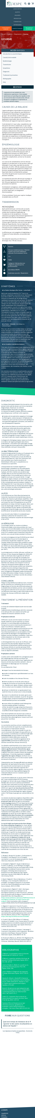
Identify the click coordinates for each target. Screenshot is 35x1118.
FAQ (4, 82)
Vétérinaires (18, 24)
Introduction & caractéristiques (12, 54)
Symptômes (6, 68)
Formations (17, 21)
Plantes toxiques (17, 28)
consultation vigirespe (6, 28)
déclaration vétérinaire (29, 28)
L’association (17, 9)
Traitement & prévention (10, 75)
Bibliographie (7, 78)
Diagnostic (6, 71)
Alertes (17, 12)
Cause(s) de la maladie (9, 57)
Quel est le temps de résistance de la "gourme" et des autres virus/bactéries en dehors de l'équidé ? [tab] (17, 1023)
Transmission (7, 64)
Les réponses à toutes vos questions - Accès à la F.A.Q (17, 1031)
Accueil (3, 34)
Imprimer (17, 87)
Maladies (17, 15)
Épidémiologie (7, 61)
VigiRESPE (4, 1113)
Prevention (17, 18)
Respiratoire (18, 34)
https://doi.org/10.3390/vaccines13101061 (15, 916)
